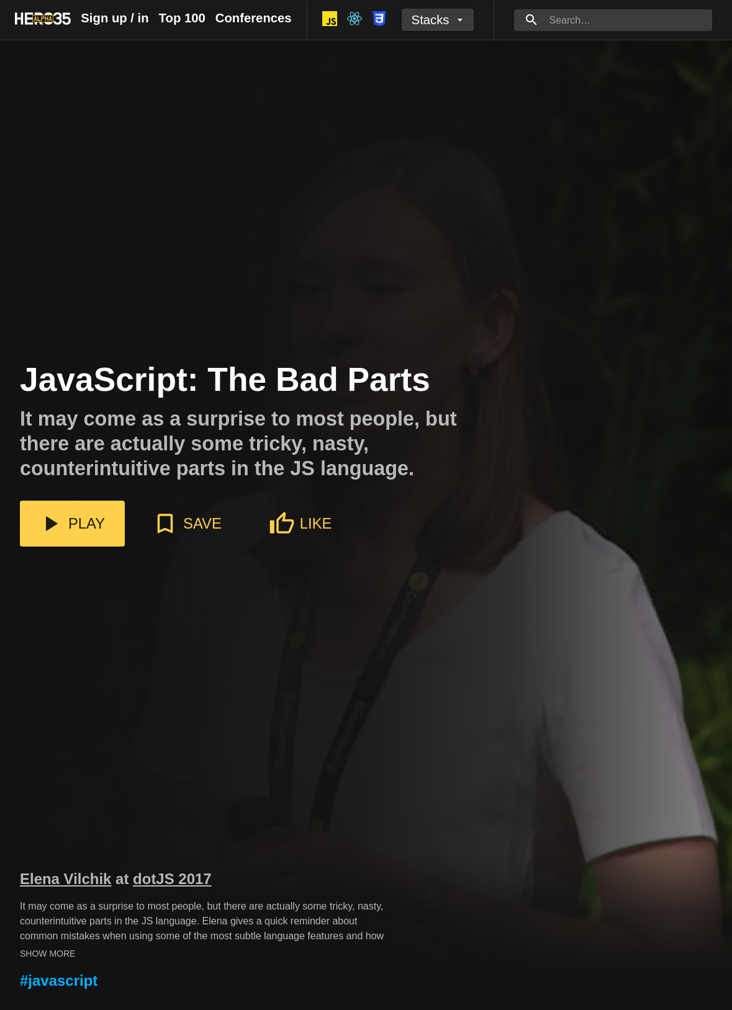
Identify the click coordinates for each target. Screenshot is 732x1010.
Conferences (253, 18)
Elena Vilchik (65, 878)
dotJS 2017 (172, 878)
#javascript (58, 980)
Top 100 (182, 18)
